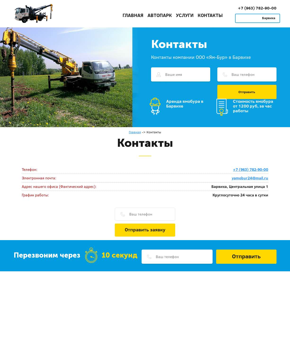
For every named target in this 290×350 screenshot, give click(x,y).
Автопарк (159, 15)
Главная (133, 15)
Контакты (210, 15)
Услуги (185, 15)
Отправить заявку (145, 229)
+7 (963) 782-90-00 (257, 8)
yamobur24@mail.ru (250, 178)
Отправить (246, 92)
